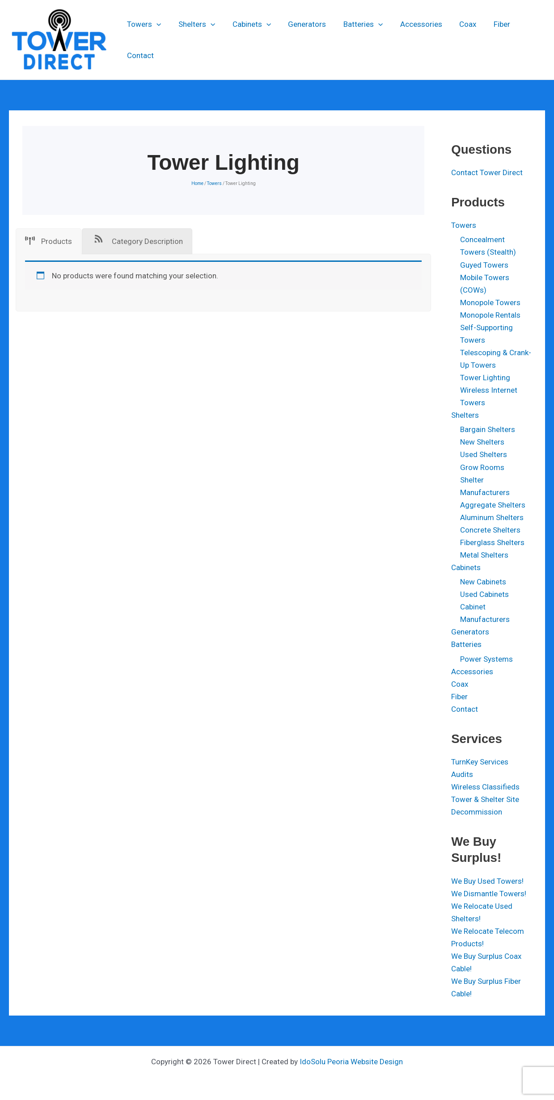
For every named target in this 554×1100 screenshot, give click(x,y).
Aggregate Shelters (492, 504)
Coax (455, 39)
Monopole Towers (490, 302)
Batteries (354, 39)
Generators (301, 39)
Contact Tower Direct (487, 172)
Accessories (410, 39)
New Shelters (482, 441)
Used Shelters (483, 454)
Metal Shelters (484, 554)
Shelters (194, 39)
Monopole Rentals (490, 315)
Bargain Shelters (487, 429)
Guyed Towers (484, 264)
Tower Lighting (485, 377)
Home (197, 183)
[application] (156, 39)
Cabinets (247, 39)
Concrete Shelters (490, 529)
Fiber (487, 39)
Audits (462, 774)
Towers (144, 39)
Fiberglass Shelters (492, 542)
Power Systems (486, 659)
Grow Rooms (482, 467)
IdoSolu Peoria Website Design (351, 1061)
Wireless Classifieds (485, 786)
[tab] (48, 241)
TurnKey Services (479, 761)
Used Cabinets (484, 594)
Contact (524, 39)
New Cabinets (483, 581)
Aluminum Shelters (492, 517)
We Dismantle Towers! (488, 893)
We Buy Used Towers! (487, 881)
